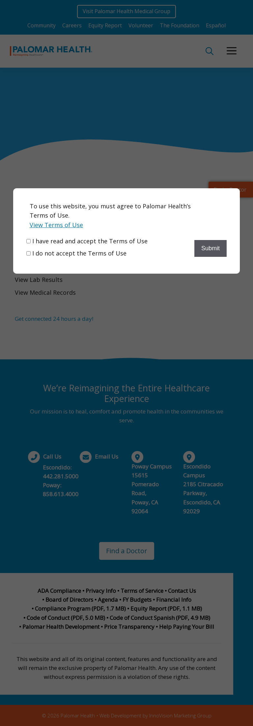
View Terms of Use (56, 225)
